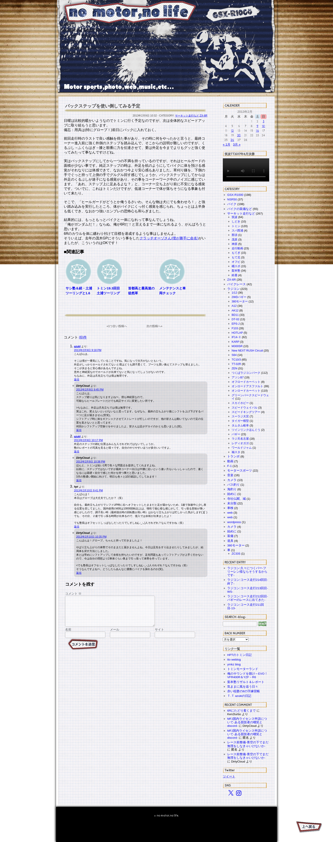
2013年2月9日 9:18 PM (87, 350)
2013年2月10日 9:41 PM (88, 490)
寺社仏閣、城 (236, 498)
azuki (77, 346)
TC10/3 (236, 359)
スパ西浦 (237, 230)
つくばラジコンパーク (246, 372)
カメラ (232, 480)
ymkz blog (234, 664)
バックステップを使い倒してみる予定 (102, 106)
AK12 (235, 310)
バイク (232, 204)
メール (114, 635)
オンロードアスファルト (247, 386)
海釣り (232, 489)
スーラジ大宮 (240, 416)
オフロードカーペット (246, 381)
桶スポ (236, 266)
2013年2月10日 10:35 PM (91, 536)
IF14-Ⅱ (236, 337)
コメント (73, 593)
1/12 (234, 292)
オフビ (236, 261)
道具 (230, 540)
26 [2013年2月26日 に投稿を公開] (232, 140)
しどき (236, 221)
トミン (236, 226)
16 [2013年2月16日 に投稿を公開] (257, 131)
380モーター (240, 301)
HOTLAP (237, 332)
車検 (230, 508)
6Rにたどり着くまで (241, 710)
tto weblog (234, 659)
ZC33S (236, 553)
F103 (235, 328)
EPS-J (236, 323)
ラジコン (233, 289)
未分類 (232, 503)
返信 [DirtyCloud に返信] (78, 430)
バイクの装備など (239, 209)
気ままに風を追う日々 (242, 686)
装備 (230, 536)
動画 (230, 461)
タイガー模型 (240, 420)
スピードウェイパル (244, 407)
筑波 (234, 217)
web (230, 512)
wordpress (234, 522)
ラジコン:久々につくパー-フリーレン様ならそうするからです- (247, 571)
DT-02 (235, 319)
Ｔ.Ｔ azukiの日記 (239, 696)
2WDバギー (239, 297)
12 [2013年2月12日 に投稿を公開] (232, 131)
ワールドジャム (242, 447)
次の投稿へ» (154, 326)
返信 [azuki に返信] (76, 379)
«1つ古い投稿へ (117, 326)
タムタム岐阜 (240, 425)
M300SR (237, 346)
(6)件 (83, 337)
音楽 (230, 475)
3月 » (236, 144)
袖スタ (236, 452)
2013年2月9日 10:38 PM (90, 461)
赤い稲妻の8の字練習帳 (243, 691)
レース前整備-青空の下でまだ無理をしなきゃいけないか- (248, 744)
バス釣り (233, 484)
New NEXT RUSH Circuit (247, 350)
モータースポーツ (239, 470)
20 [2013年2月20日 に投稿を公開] (239, 135)
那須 (234, 235)
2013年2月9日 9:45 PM (90, 389)
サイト (159, 635)
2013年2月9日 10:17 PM (88, 440)
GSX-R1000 (235, 194)
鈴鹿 (234, 275)
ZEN (234, 368)
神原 (234, 244)
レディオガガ (240, 443)
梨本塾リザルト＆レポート (245, 682)
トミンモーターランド (242, 669)
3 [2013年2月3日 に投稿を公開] (263, 121)
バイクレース (236, 284)
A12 (234, 305)
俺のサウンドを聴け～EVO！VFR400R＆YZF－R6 (247, 675)
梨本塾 (236, 270)
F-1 (229, 466)
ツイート (229, 776)
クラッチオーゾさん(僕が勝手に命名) (169, 238)
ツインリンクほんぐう (246, 429)
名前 (68, 635)
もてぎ (236, 252)
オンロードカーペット (246, 390)
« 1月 (226, 144)
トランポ (233, 456)
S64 (234, 355)
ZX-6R (203, 115)
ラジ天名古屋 (240, 438)
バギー (236, 434)
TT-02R (236, 364)
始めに (232, 494)
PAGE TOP (308, 827)
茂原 (234, 239)
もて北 (236, 257)
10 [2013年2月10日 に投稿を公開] (263, 126)
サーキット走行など (187, 115)
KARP (235, 341)
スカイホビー (240, 403)
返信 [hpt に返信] (76, 526)
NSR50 (232, 199)
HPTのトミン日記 (239, 655)
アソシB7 (238, 377)
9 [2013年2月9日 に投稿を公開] (257, 126)
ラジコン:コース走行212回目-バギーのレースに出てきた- (247, 598)
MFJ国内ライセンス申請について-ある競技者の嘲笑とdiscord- (247, 722)
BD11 (235, 314)
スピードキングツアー (246, 412)
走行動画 (237, 248)
